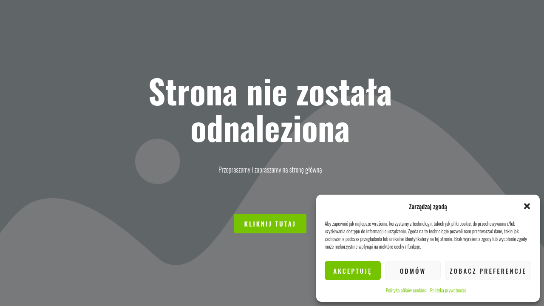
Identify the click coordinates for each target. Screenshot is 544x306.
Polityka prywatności (448, 290)
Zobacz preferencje (488, 270)
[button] (527, 206)
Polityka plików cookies (406, 290)
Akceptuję (352, 270)
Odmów (413, 270)
